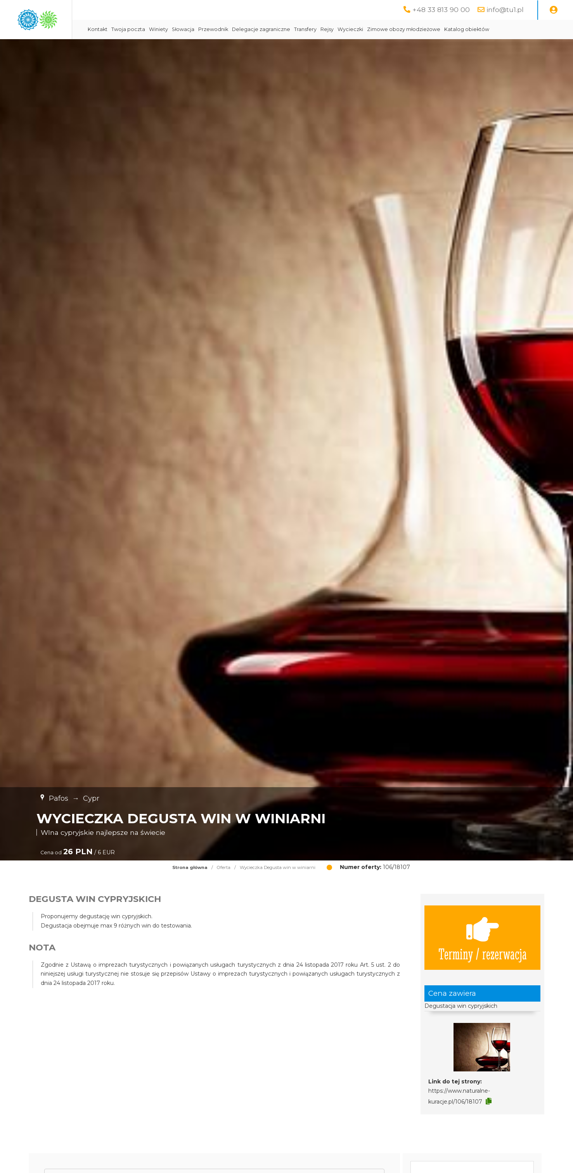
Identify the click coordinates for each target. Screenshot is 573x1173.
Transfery (373, 29)
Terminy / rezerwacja (482, 937)
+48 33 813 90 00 (441, 9)
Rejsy (395, 29)
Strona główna (190, 867)
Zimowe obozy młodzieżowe (471, 29)
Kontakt (165, 29)
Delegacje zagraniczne (329, 29)
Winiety (226, 29)
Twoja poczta (196, 29)
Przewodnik (281, 29)
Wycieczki (418, 29)
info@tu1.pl (505, 9)
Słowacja (251, 29)
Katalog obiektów (534, 29)
